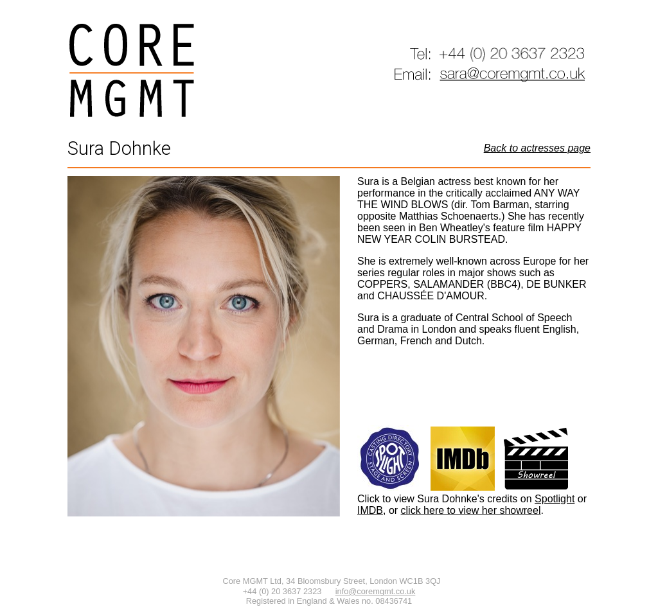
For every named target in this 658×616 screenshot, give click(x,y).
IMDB (370, 510)
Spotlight (554, 498)
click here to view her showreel (471, 510)
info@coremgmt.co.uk (375, 591)
